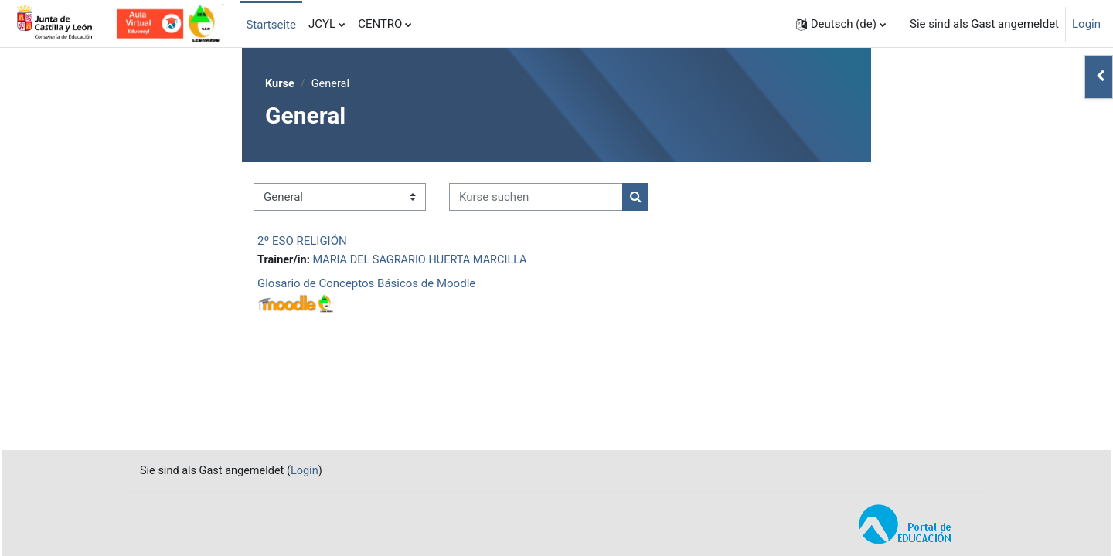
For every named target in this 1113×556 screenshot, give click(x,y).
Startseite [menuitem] (271, 25)
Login (1086, 24)
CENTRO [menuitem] (380, 24)
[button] (841, 24)
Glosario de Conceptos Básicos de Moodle (366, 285)
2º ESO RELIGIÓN (302, 242)
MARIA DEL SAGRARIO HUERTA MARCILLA (425, 261)
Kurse (280, 84)
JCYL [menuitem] (321, 24)
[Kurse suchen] (536, 198)
